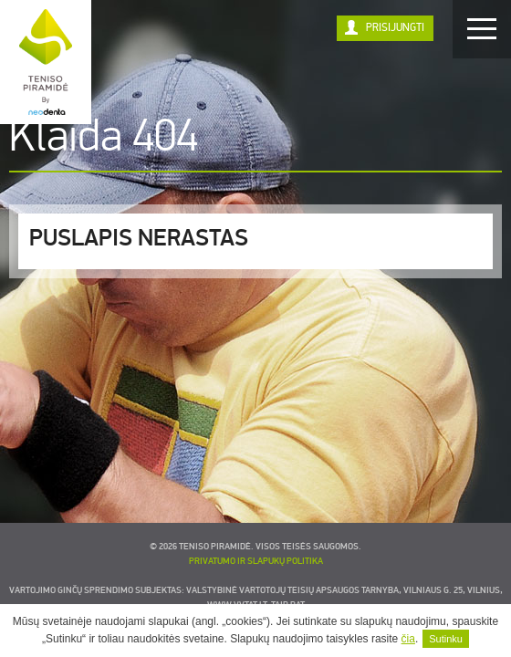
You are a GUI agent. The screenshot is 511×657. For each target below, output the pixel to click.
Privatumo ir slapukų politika (256, 561)
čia (408, 638)
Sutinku (446, 638)
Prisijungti (395, 28)
